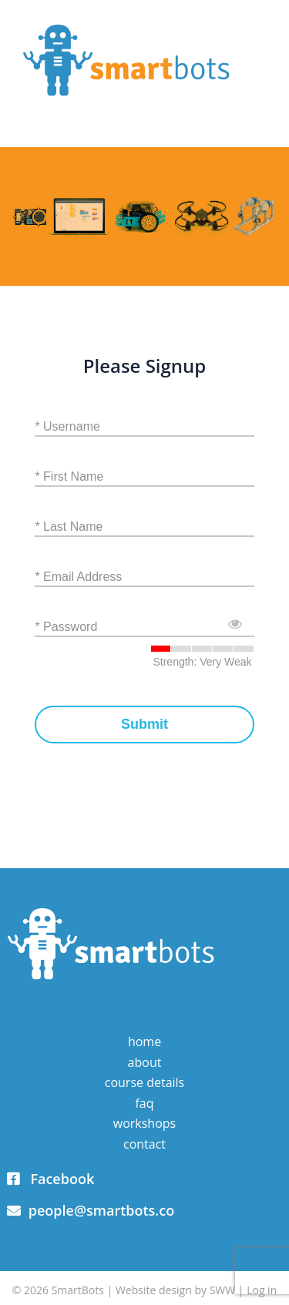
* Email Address (78, 576)
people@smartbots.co (90, 1210)
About (145, 1062)
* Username (67, 426)
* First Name (69, 476)
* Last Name (68, 526)
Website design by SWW (175, 1290)
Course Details (144, 1082)
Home (144, 1041)
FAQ (144, 1103)
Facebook (50, 1178)
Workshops (144, 1123)
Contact (144, 1144)
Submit (144, 724)
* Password (66, 626)
